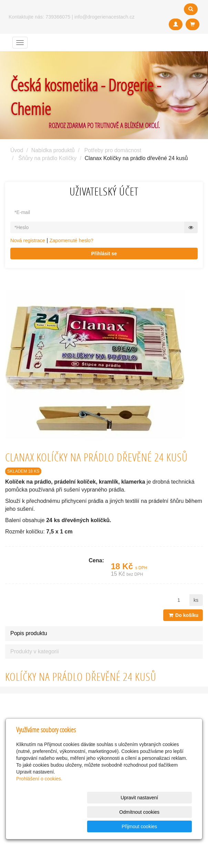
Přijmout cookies (165, 826)
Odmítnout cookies (109, 826)
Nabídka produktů (53, 150)
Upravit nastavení (51, 826)
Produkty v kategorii (34, 651)
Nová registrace (27, 240)
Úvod (16, 150)
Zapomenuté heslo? (71, 240)
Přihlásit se (104, 253)
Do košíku (183, 615)
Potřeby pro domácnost (112, 150)
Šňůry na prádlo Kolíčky (47, 158)
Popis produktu (28, 633)
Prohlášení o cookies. (39, 807)
